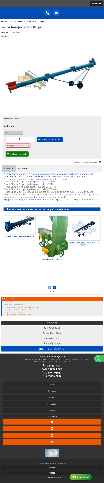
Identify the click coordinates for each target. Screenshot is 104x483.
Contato (52, 411)
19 (52, 328)
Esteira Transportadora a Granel (19, 236)
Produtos (8, 298)
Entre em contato (52, 349)
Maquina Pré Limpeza (52, 259)
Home (52, 384)
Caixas (9, 302)
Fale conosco (80, 477)
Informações (52, 404)
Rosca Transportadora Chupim (19, 315)
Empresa (52, 391)
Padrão (9, 133)
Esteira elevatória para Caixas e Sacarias (84, 244)
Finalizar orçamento (17, 154)
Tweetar (5, 36)
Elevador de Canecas (14, 304)
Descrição (9, 168)
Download (23, 168)
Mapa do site (52, 416)
